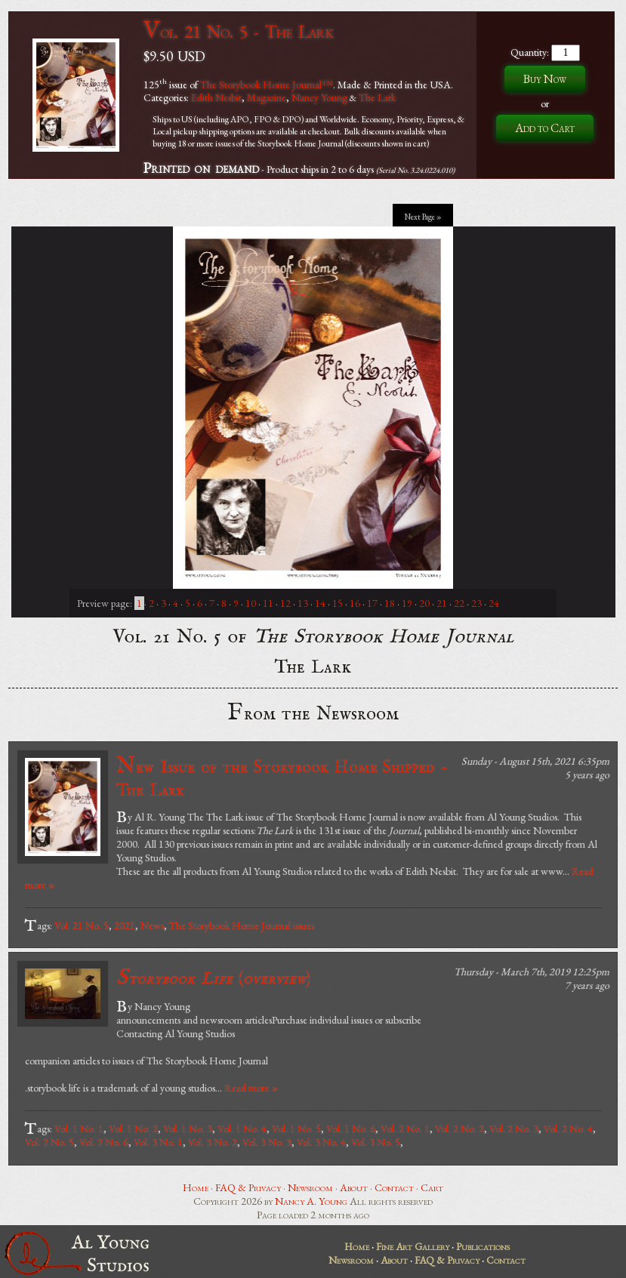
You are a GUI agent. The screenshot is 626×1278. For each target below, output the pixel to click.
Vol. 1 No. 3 (187, 1128)
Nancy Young (319, 97)
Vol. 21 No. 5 (81, 925)
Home (195, 1187)
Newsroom (310, 1187)
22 (459, 603)
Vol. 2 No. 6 (103, 1142)
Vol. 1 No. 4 (242, 1128)
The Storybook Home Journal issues (241, 925)
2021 (124, 925)
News (152, 925)
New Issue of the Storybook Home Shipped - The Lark (282, 777)
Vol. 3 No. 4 (321, 1142)
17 (372, 603)
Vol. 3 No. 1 (158, 1142)
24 (494, 603)
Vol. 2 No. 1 (405, 1128)
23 (476, 603)
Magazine (266, 97)
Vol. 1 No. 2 (133, 1128)
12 (285, 603)
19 (407, 603)
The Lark (377, 97)
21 (441, 603)
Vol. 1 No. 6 (350, 1128)
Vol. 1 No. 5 (296, 1128)
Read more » (251, 1088)
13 (303, 603)
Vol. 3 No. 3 (266, 1142)
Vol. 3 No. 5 (375, 1142)
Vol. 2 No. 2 (459, 1128)
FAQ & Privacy (248, 1187)
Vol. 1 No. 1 (78, 1128)
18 (389, 603)
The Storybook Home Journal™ (266, 84)
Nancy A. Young (311, 1201)
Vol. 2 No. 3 (513, 1128)
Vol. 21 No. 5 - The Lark (237, 31)
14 (320, 603)
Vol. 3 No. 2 (212, 1142)
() (213, 978)
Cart (432, 1187)
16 (355, 603)
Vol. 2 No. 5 (49, 1142)
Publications (483, 1246)
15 (337, 603)
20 (424, 603)
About (354, 1187)
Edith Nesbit (216, 97)
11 (268, 603)
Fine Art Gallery (412, 1246)
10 (250, 603)
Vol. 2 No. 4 (568, 1128)
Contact (394, 1187)
